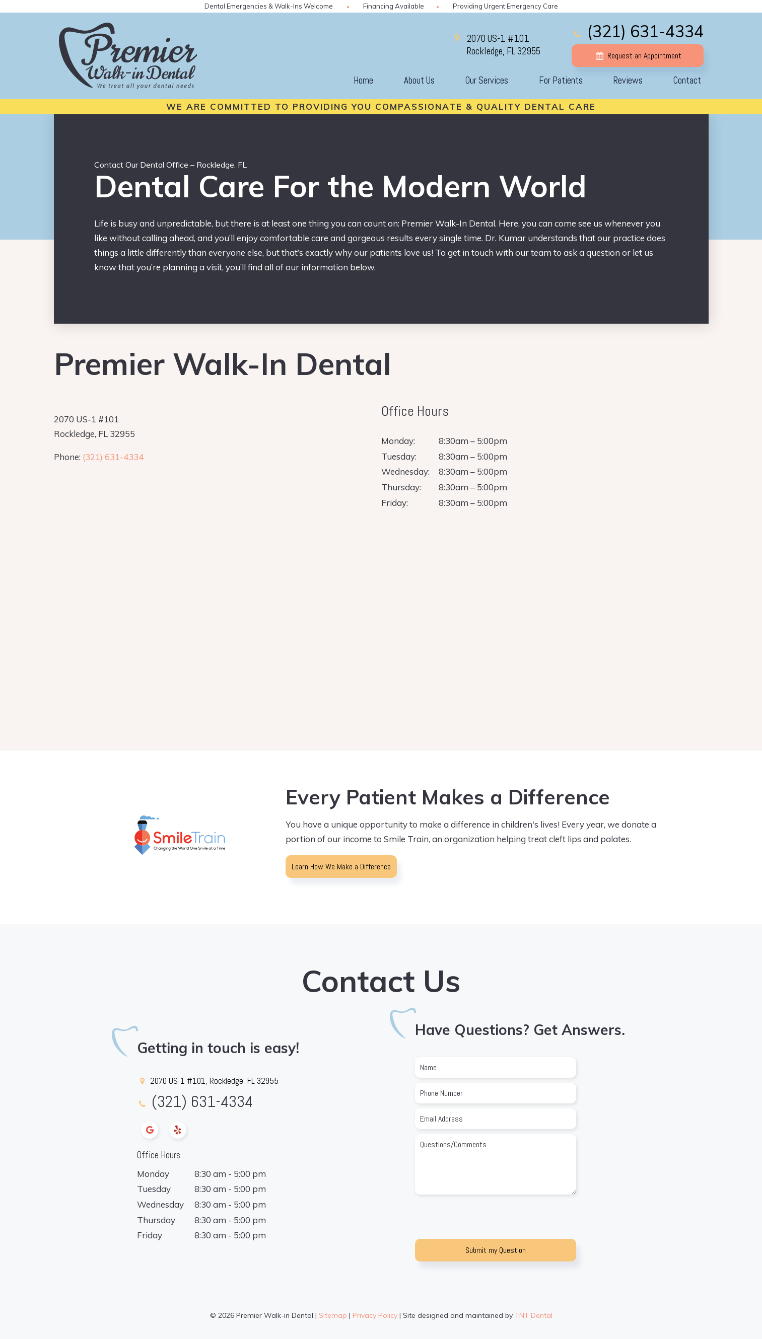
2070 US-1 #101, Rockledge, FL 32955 (208, 1080)
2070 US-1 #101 (503, 44)
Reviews (628, 80)
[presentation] (491, 1219)
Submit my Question (495, 1250)
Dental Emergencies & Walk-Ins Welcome (268, 6)
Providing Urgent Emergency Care (505, 6)
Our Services (486, 80)
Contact (687, 80)
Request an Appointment (637, 55)
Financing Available (393, 6)
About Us (419, 80)
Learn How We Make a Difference (341, 866)
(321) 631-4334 (637, 31)
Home (363, 80)
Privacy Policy (375, 1315)
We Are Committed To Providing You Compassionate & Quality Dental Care (381, 106)
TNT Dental (533, 1315)
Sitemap (333, 1315)
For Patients (561, 80)
